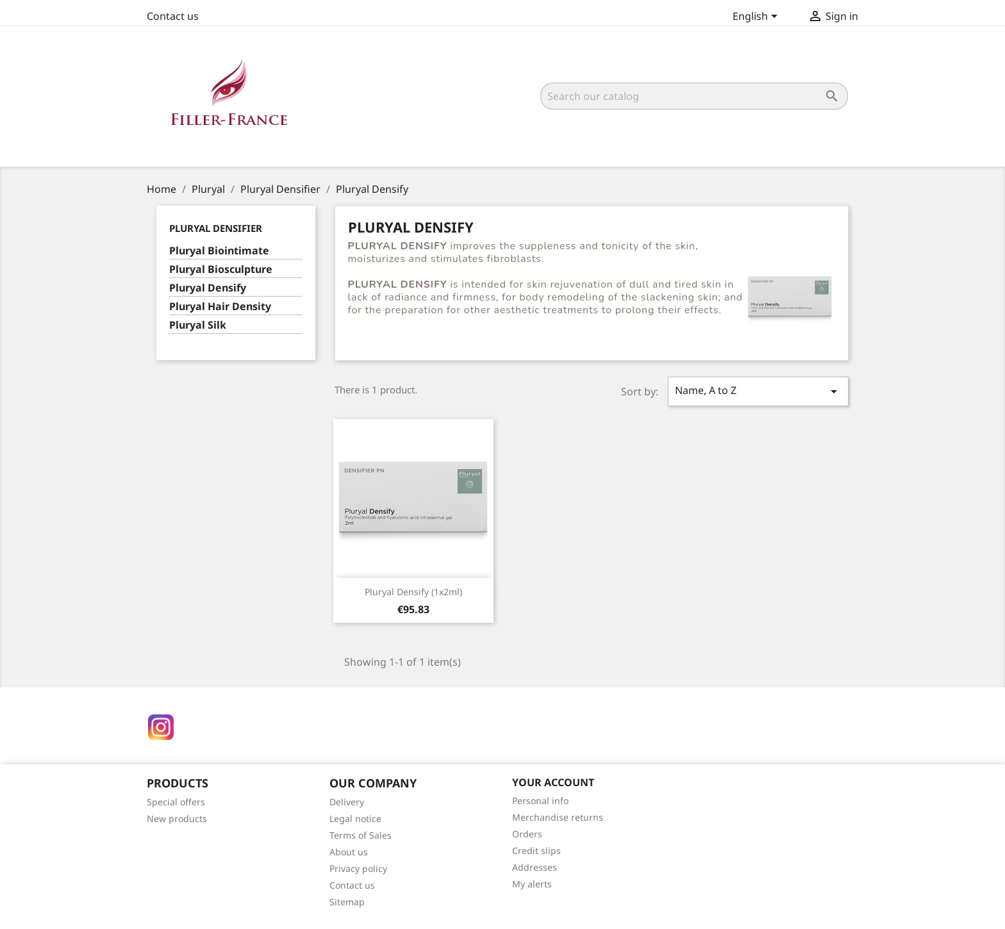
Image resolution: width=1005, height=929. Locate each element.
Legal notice (355, 818)
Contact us (173, 16)
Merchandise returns (557, 817)
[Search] (694, 96)
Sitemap (347, 902)
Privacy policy (358, 868)
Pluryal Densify (207, 288)
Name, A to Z (758, 391)
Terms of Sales (360, 835)
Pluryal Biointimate (219, 251)
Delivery (346, 802)
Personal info (540, 800)
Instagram (161, 727)
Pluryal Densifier (215, 228)
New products (177, 818)
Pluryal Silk (197, 325)
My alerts (532, 884)
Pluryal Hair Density (220, 306)
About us (348, 852)
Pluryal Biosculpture (220, 269)
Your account (553, 782)
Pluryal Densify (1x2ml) (413, 592)
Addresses (534, 867)
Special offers (176, 802)
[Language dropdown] (757, 17)
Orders (527, 834)
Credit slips (536, 850)
